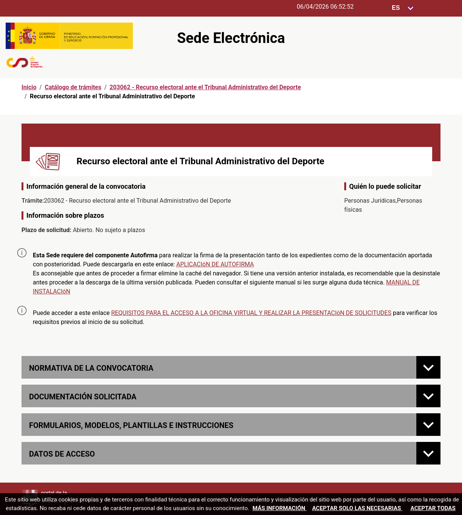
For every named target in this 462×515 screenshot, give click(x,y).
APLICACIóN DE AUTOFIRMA (215, 264)
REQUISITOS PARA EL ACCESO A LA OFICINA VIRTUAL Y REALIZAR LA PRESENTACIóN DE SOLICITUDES (251, 312)
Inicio (29, 87)
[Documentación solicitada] (428, 396)
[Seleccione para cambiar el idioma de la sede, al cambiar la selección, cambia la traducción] (403, 8)
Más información (279, 508)
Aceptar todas (433, 508)
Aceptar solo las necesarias (357, 508)
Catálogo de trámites (73, 87)
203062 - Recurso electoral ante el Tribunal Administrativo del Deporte (205, 87)
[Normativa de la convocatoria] (428, 367)
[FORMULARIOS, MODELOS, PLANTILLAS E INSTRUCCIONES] (428, 424)
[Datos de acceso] (428, 453)
